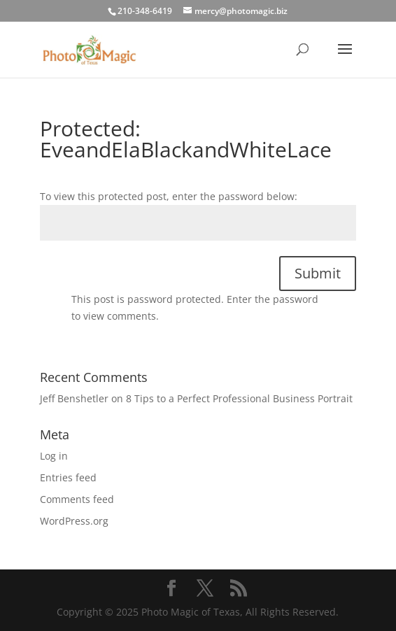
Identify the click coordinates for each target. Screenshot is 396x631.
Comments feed (77, 499)
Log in (54, 455)
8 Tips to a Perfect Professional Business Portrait (239, 398)
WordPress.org (74, 520)
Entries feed (68, 477)
